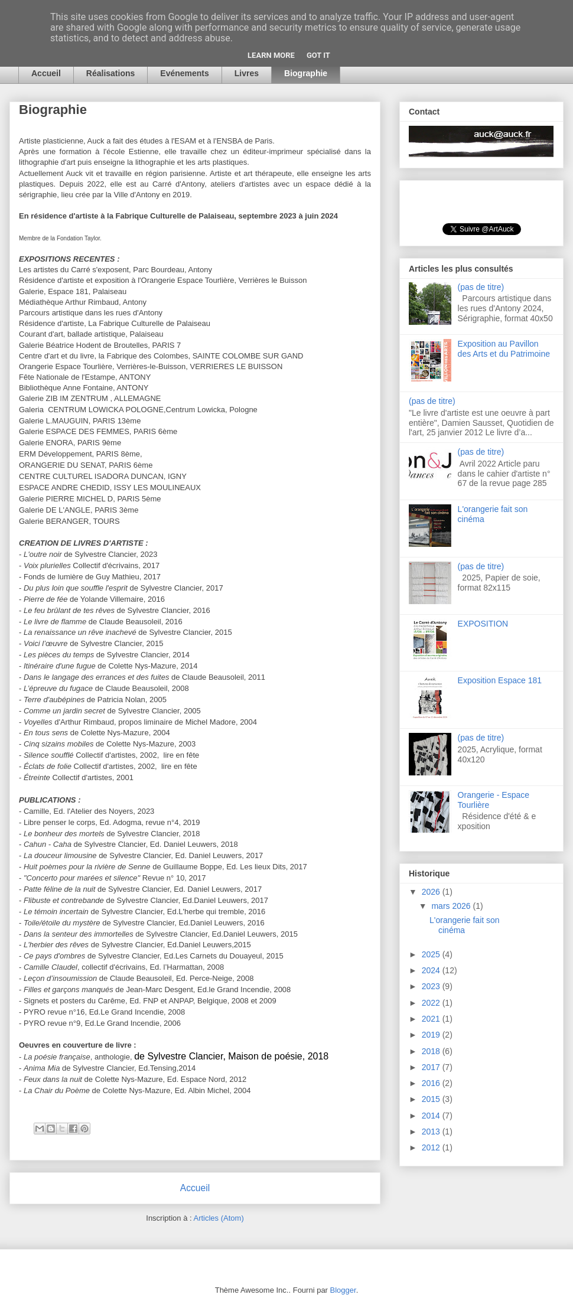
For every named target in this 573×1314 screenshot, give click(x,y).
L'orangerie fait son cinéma (464, 925)
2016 (432, 1083)
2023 (432, 986)
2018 (432, 1051)
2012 (432, 1147)
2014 (432, 1115)
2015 (432, 1099)
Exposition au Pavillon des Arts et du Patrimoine (504, 348)
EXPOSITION (483, 623)
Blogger (343, 1290)
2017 (432, 1067)
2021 (432, 1018)
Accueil (46, 73)
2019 (432, 1034)
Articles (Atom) (218, 1218)
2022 (432, 1002)
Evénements (184, 73)
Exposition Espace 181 (500, 680)
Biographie (305, 73)
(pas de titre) (481, 287)
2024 (432, 970)
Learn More (271, 55)
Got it (318, 55)
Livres (247, 73)
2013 (432, 1131)
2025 (432, 954)
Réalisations (110, 73)
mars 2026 (452, 906)
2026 (432, 891)
